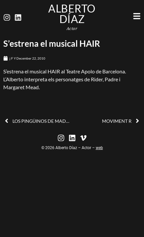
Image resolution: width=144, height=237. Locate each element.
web (99, 147)
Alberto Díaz (72, 13)
